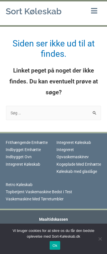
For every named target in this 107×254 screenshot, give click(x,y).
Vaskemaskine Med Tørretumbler (35, 199)
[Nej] (100, 239)
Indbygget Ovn (19, 157)
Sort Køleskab (34, 11)
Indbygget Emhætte (23, 149)
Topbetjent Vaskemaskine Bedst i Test (39, 191)
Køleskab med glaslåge (76, 171)
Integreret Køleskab (23, 164)
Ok (55, 245)
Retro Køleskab (19, 184)
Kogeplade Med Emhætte (78, 164)
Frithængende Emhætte (27, 142)
